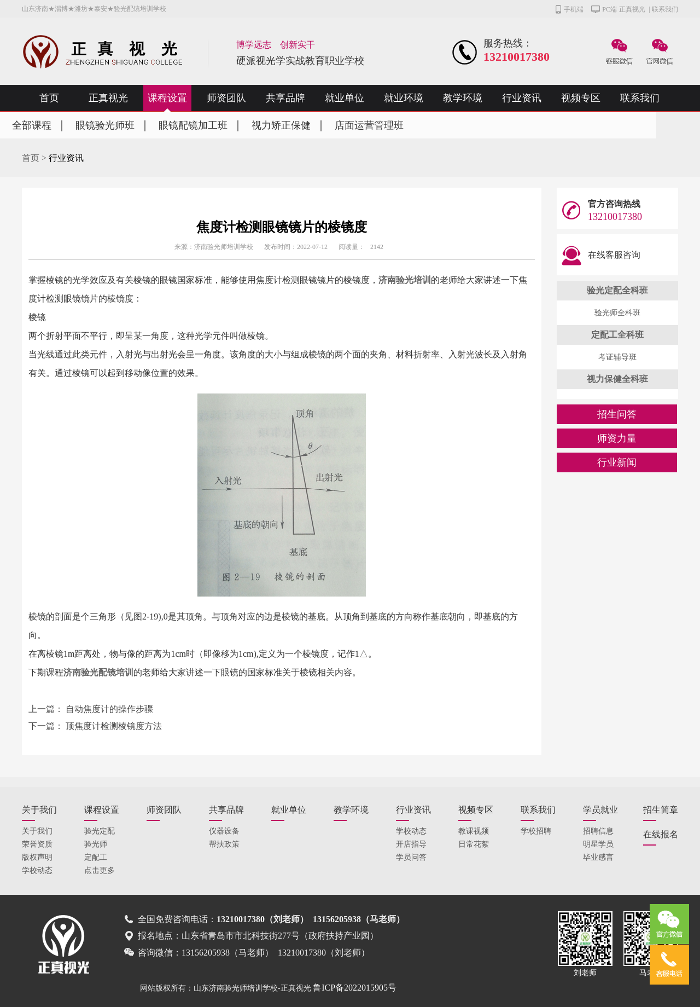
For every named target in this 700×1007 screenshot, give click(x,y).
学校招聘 (536, 831)
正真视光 (632, 9)
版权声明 (37, 857)
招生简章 (660, 809)
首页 (49, 97)
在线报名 (660, 834)
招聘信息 (598, 831)
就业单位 (344, 97)
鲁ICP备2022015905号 (354, 987)
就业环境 (403, 97)
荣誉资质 (37, 844)
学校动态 (37, 870)
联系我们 (665, 9)
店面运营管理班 (369, 125)
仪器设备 (224, 831)
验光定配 (99, 831)
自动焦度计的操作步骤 (109, 709)
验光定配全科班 (617, 290)
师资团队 (226, 97)
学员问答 (411, 857)
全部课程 (31, 125)
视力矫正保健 (281, 125)
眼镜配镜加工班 (193, 125)
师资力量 (617, 438)
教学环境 (462, 97)
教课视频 (473, 831)
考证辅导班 (617, 357)
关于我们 (39, 809)
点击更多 (99, 870)
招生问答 (617, 414)
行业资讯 (521, 97)
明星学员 (598, 844)
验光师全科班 (617, 313)
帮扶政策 (224, 844)
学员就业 (600, 809)
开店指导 (411, 844)
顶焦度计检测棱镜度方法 (114, 726)
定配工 (95, 857)
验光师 (95, 844)
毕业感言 (598, 857)
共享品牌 (285, 97)
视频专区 (580, 97)
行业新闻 (617, 462)
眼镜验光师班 (105, 125)
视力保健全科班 (617, 379)
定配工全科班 (617, 334)
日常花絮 (473, 844)
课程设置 (167, 97)
